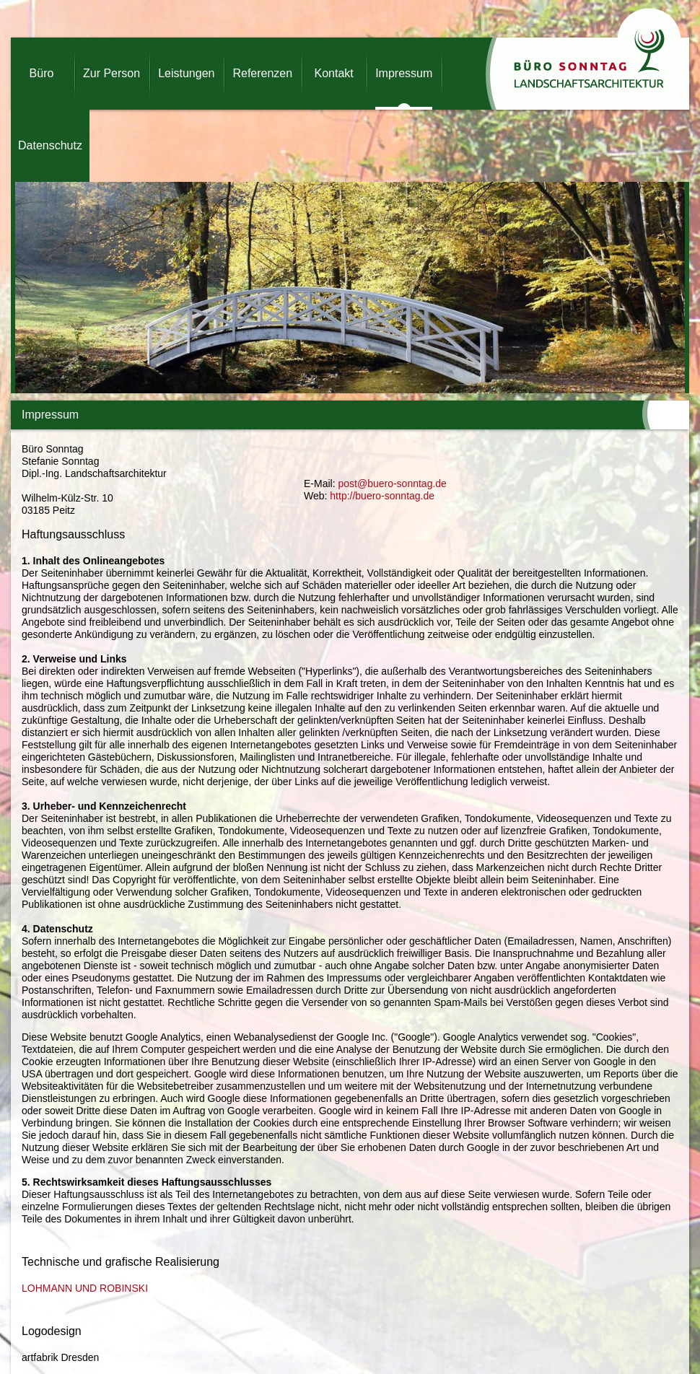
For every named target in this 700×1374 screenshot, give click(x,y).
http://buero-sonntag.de (382, 496)
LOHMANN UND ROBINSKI (85, 1288)
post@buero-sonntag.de (392, 483)
